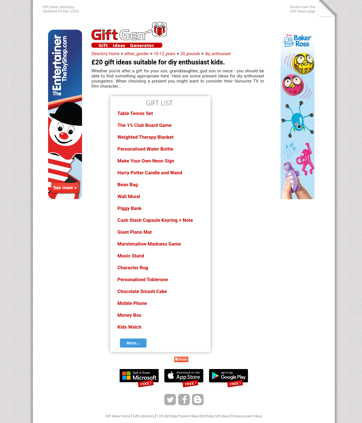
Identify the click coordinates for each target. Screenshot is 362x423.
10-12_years (165, 53)
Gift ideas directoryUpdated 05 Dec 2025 (61, 9)
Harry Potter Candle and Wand (149, 172)
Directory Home (105, 53)
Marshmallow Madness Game (149, 244)
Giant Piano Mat (134, 232)
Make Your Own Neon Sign (145, 161)
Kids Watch (129, 327)
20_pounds (190, 53)
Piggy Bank (129, 208)
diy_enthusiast (218, 53)
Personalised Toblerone (142, 279)
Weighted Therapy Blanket (145, 137)
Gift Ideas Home (117, 416)
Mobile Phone (132, 303)
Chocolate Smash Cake (142, 291)
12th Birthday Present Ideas (178, 416)
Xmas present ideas (247, 416)
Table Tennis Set (135, 113)
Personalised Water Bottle (145, 149)
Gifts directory (143, 416)
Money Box (129, 315)
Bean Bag (127, 184)
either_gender (136, 53)
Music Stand (130, 256)
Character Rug (132, 267)
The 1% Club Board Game (144, 125)
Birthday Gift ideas (215, 416)
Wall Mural (128, 196)
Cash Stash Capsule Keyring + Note (155, 220)
